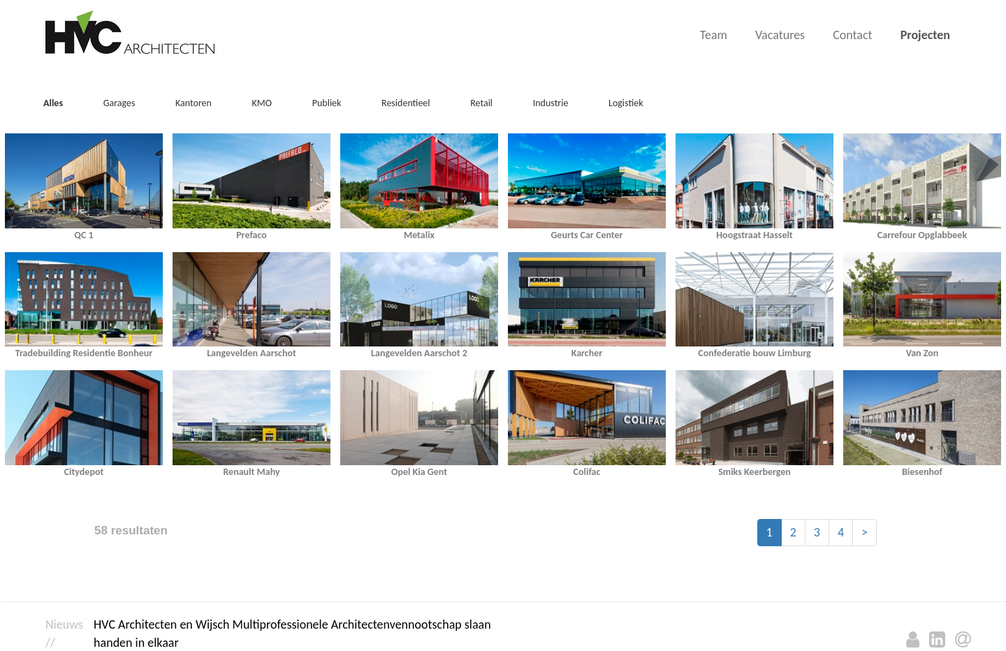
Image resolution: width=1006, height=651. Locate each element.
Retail (481, 103)
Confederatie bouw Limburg (754, 353)
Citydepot (84, 472)
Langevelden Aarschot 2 (419, 353)
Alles (53, 103)
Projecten (925, 35)
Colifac (587, 472)
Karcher (587, 353)
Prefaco (251, 235)
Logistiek (625, 103)
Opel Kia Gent (419, 472)
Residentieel (405, 103)
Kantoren (193, 103)
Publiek (327, 103)
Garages (119, 103)
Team (713, 35)
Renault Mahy (251, 472)
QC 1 (83, 235)
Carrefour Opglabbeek (922, 235)
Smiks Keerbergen (754, 472)
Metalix (419, 235)
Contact (852, 35)
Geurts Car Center (586, 235)
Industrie (551, 103)
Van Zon (922, 353)
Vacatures (780, 35)
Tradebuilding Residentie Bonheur (84, 353)
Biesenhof (922, 472)
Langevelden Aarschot (251, 353)
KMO (262, 103)
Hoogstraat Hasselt (754, 235)
